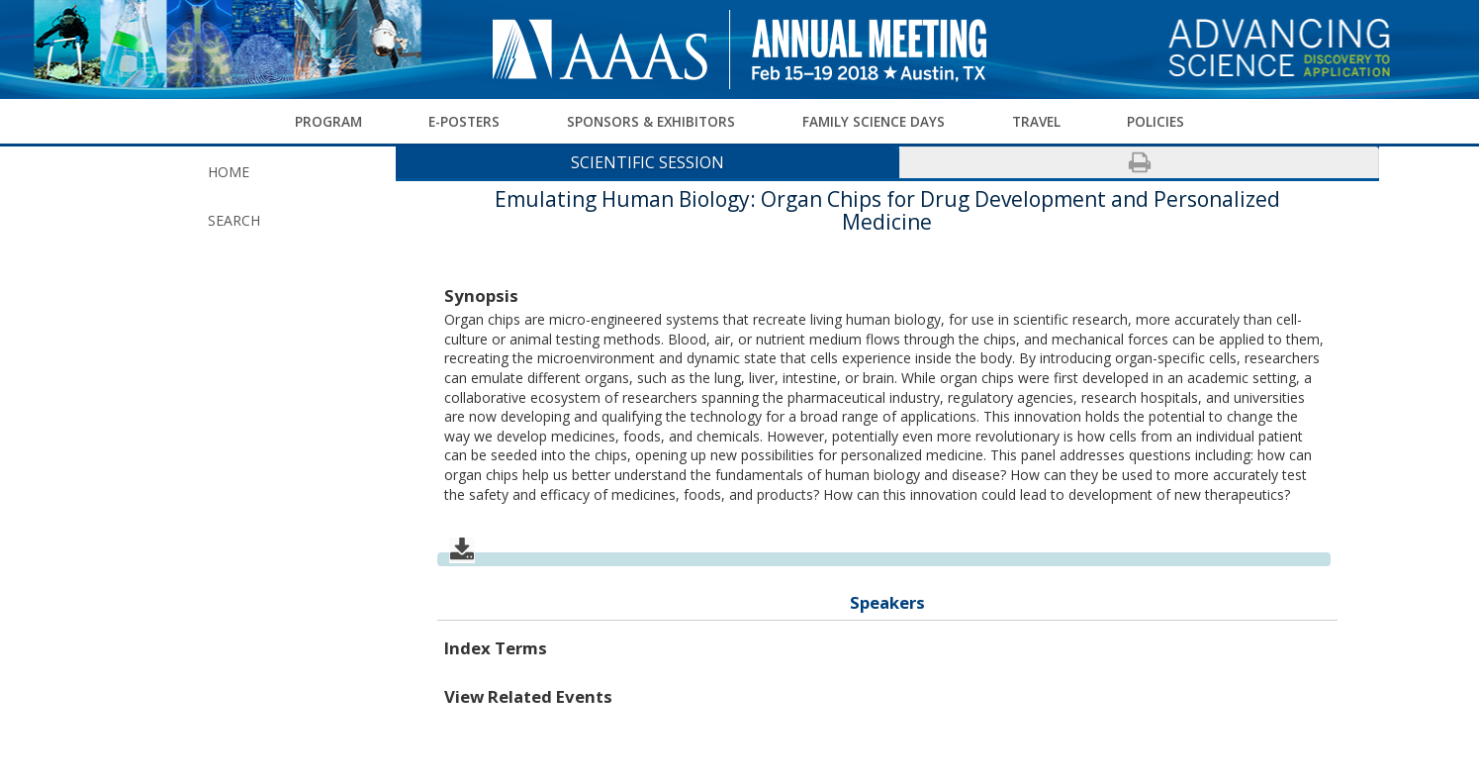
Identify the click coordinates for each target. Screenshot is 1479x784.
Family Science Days (873, 121)
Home (228, 171)
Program (328, 121)
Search (234, 220)
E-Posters (464, 121)
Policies (1155, 121)
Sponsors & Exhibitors (651, 121)
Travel (1036, 121)
